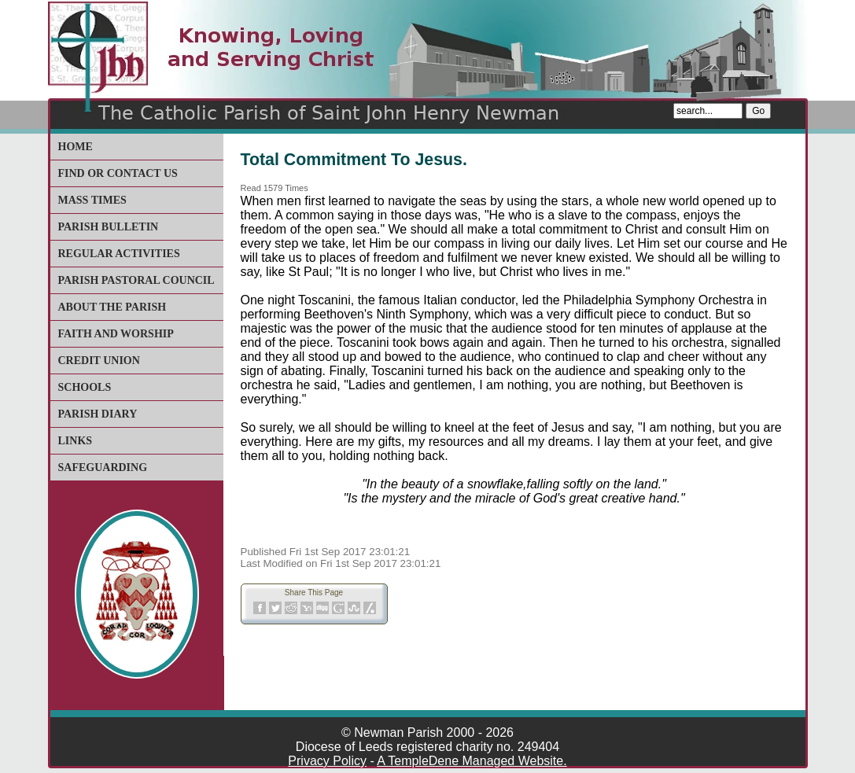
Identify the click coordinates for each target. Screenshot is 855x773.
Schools (85, 387)
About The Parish (112, 307)
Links (75, 441)
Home (75, 147)
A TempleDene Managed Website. (471, 760)
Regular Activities (119, 254)
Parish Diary (98, 414)
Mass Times (92, 200)
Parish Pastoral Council (136, 280)
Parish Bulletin (108, 227)
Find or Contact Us (118, 173)
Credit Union (99, 360)
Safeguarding (103, 467)
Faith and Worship (116, 334)
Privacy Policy (327, 760)
